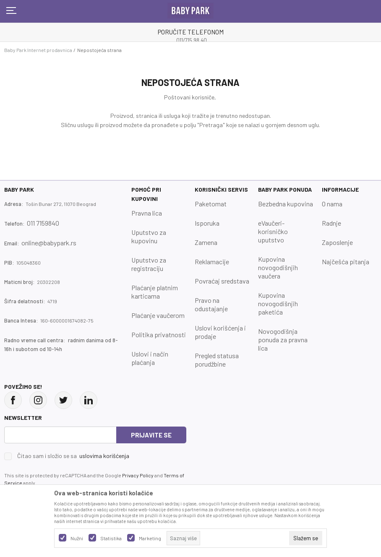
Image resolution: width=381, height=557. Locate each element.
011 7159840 (43, 223)
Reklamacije (212, 261)
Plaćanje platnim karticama (154, 292)
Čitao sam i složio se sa (73, 456)
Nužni (76, 538)
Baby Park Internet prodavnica (38, 50)
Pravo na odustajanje (211, 304)
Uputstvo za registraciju (148, 264)
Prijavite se (151, 435)
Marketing (150, 538)
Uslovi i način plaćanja (149, 358)
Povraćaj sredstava (222, 281)
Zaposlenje (337, 242)
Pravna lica (146, 213)
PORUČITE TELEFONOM (191, 32)
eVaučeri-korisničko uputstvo (273, 231)
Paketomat (211, 204)
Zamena (206, 242)
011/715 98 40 (191, 40)
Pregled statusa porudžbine (217, 359)
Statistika (111, 538)
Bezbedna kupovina (285, 204)
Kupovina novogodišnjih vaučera (278, 267)
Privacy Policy (138, 475)
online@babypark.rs (48, 243)
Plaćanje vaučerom (158, 315)
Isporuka (207, 223)
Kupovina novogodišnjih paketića (278, 303)
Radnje (331, 223)
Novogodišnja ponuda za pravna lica (283, 339)
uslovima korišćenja (104, 455)
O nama (332, 204)
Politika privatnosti (158, 334)
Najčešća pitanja (345, 261)
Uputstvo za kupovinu (148, 236)
